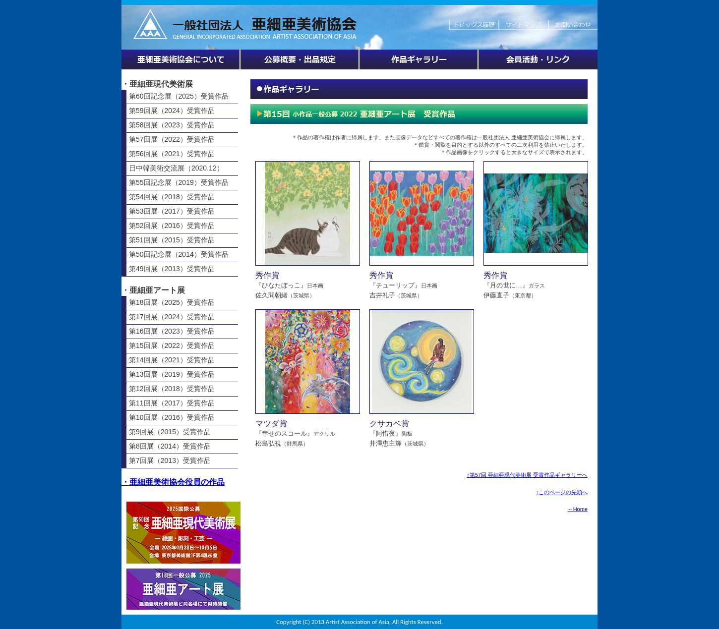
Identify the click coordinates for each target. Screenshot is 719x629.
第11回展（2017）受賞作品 (172, 403)
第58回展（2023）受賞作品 (172, 125)
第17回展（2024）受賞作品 (172, 317)
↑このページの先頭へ (562, 492)
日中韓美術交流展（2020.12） (176, 168)
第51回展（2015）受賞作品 (172, 240)
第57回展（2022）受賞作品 (172, 139)
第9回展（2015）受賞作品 (170, 432)
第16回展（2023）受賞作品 (172, 331)
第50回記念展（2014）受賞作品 (179, 254)
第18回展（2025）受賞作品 (172, 302)
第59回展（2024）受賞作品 (172, 110)
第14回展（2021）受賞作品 (172, 360)
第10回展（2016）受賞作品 (172, 417)
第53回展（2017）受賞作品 (172, 211)
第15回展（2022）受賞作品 (172, 345)
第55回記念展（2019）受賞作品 (179, 182)
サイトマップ (523, 20)
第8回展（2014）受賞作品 (170, 446)
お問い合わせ (573, 20)
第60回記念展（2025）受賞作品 (179, 96)
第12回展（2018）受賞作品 (172, 389)
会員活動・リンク (538, 59)
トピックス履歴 (473, 20)
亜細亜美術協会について (180, 59)
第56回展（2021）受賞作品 (172, 154)
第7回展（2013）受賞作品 (170, 460)
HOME (285, 20)
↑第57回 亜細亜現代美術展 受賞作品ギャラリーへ (527, 475)
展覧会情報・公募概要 (300, 59)
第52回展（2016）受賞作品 (172, 225)
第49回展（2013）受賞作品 (172, 269)
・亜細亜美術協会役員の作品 (173, 482)
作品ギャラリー (419, 59)
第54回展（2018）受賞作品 (172, 197)
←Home (578, 509)
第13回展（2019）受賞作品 (172, 374)
